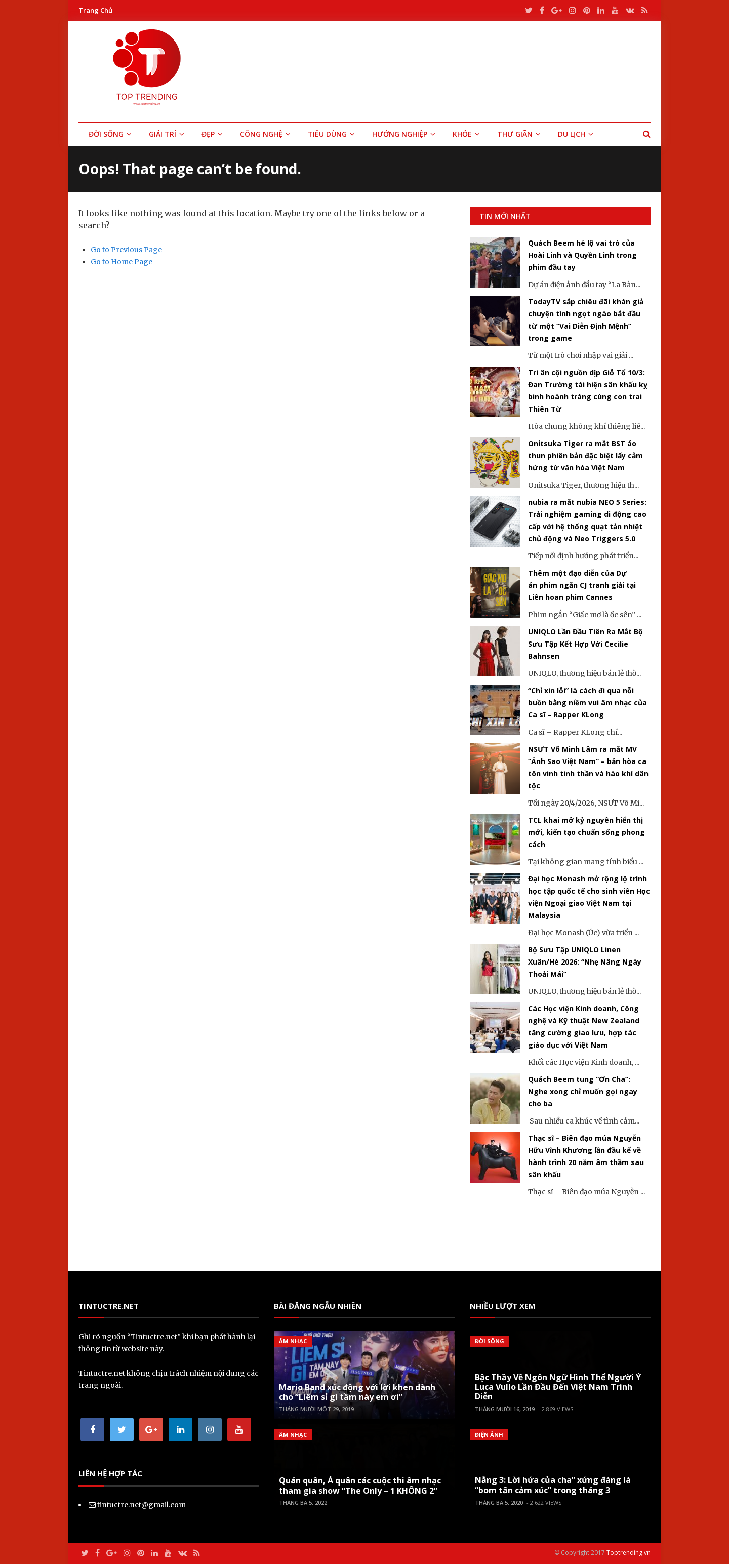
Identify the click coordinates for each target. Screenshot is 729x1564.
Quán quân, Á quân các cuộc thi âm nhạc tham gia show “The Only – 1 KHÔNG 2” (360, 1485)
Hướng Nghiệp (399, 134)
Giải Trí (162, 134)
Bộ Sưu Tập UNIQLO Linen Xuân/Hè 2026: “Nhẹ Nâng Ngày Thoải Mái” (584, 962)
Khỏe (462, 134)
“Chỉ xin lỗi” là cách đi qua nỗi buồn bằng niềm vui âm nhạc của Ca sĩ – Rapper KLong (587, 702)
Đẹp (208, 134)
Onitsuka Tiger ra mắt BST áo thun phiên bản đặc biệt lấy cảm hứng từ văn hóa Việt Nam (585, 455)
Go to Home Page (121, 261)
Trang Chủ (95, 10)
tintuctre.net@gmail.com (141, 1504)
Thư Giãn (515, 134)
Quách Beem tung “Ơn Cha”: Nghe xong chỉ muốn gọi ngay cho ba (582, 1091)
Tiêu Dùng (327, 134)
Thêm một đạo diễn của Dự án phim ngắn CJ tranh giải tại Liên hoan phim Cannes (582, 585)
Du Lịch (571, 134)
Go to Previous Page (126, 249)
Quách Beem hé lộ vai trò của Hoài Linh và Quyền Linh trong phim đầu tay (582, 255)
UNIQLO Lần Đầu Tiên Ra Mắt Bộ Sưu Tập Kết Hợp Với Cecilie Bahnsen (585, 644)
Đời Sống (106, 134)
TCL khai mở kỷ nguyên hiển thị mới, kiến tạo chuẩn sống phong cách (586, 832)
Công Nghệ (261, 134)
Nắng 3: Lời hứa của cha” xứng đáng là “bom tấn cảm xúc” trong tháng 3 (553, 1484)
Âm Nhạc (293, 1341)
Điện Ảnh (489, 1434)
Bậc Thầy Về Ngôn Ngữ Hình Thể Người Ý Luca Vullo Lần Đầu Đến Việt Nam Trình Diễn (558, 1387)
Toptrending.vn (628, 1552)
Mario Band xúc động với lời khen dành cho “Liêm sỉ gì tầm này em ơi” (357, 1392)
